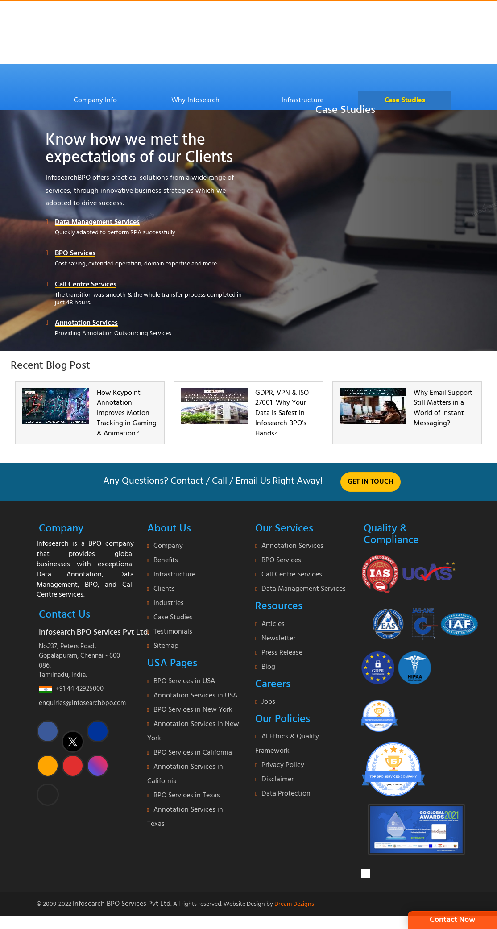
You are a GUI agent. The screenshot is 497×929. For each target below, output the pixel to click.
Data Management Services (97, 223)
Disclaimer (277, 779)
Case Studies (405, 100)
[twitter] (73, 741)
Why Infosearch (195, 100)
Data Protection (286, 794)
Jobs (268, 702)
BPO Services (75, 254)
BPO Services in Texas (186, 795)
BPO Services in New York (192, 710)
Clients (164, 589)
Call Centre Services (85, 285)
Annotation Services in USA (195, 695)
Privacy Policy (282, 765)
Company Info (95, 100)
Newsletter (278, 638)
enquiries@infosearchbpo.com (82, 703)
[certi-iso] (419, 620)
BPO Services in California (192, 753)
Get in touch (370, 482)
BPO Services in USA (184, 681)
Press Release (281, 653)
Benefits (165, 560)
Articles (273, 624)
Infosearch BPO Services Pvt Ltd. (122, 904)
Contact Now (452, 919)
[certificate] (408, 573)
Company (168, 546)
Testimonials (172, 632)
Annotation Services (86, 323)
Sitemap (165, 646)
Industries (168, 603)
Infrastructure (302, 100)
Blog (268, 667)
